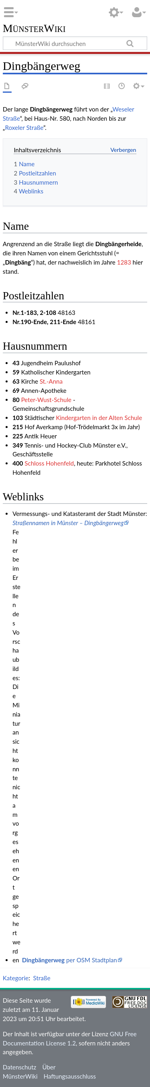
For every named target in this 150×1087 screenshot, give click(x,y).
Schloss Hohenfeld (49, 463)
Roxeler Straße (24, 127)
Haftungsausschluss (70, 1076)
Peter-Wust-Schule (46, 399)
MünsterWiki (34, 28)
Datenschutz (19, 1067)
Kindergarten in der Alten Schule (99, 417)
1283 (124, 262)
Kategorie (15, 977)
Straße (41, 977)
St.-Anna (51, 381)
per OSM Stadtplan (69, 960)
